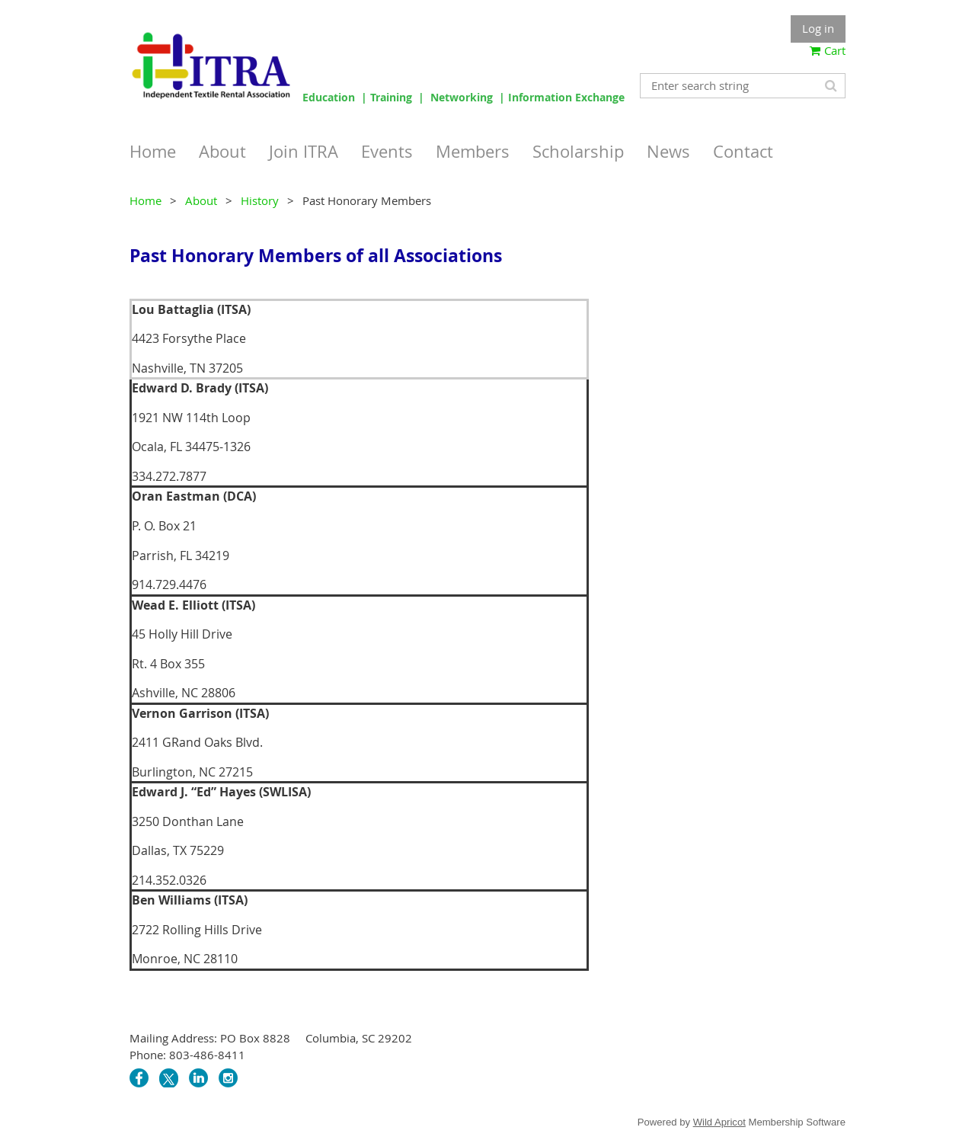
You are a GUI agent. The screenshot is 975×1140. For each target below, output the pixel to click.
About (201, 200)
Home (145, 200)
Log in (818, 28)
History (260, 200)
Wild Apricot (719, 1122)
